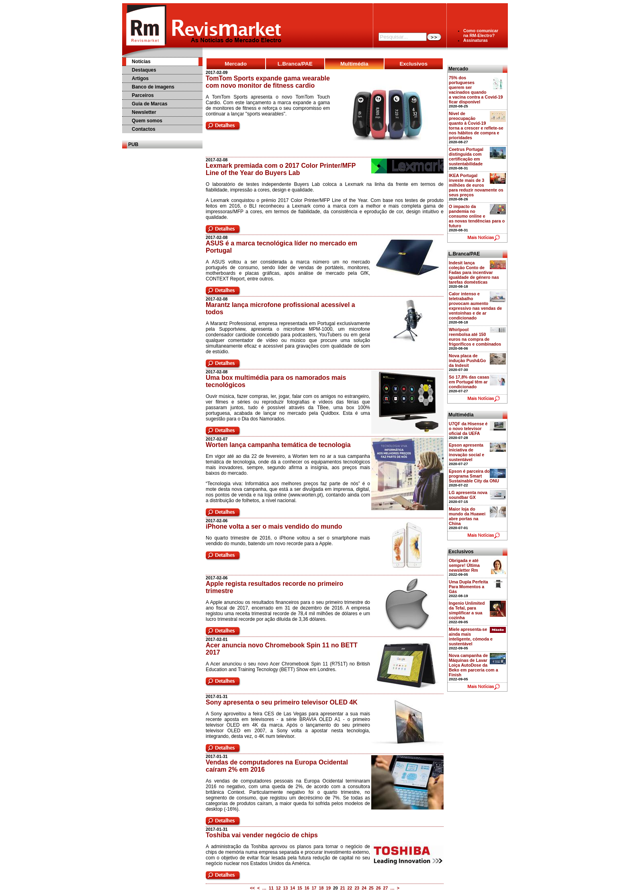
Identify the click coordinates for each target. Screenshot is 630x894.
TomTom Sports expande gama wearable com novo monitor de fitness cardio (268, 82)
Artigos (140, 78)
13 (285, 888)
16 (307, 888)
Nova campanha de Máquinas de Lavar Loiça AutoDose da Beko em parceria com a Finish (473, 665)
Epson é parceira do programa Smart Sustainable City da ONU (474, 476)
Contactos (143, 129)
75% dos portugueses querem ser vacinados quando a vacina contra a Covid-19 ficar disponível (476, 89)
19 (328, 888)
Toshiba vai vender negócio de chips (262, 835)
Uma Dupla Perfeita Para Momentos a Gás (468, 586)
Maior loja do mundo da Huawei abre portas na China (467, 516)
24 (364, 888)
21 (342, 888)
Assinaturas (475, 40)
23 (356, 888)
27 (385, 888)
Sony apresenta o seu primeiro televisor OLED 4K (282, 702)
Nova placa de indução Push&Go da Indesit (467, 360)
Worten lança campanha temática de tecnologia (278, 444)
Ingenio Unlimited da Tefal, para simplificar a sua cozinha (467, 610)
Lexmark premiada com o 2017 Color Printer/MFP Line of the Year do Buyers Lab (281, 169)
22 (350, 888)
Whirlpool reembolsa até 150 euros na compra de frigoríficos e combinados (475, 336)
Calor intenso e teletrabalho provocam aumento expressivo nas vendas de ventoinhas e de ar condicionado (475, 305)
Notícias (141, 61)
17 (314, 888)
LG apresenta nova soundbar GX (468, 495)
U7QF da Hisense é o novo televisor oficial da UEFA (468, 428)
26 (378, 888)
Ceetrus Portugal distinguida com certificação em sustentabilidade (466, 156)
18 (321, 888)
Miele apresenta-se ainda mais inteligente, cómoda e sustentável (471, 636)
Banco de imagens (153, 87)
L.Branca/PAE (295, 64)
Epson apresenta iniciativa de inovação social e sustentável (466, 452)
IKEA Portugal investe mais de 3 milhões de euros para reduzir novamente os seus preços (476, 185)
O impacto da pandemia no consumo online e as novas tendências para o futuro (477, 216)
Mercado (236, 64)
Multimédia (354, 64)
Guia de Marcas (150, 104)
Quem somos (147, 121)
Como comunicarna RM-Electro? (480, 33)
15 (299, 888)
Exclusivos (413, 64)
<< (252, 888)
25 (371, 888)
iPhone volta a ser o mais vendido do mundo (274, 526)
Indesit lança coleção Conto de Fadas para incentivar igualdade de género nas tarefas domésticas (474, 272)
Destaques (144, 70)
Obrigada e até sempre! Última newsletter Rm (464, 565)
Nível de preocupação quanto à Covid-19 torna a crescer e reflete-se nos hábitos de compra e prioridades (476, 125)
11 (271, 888)
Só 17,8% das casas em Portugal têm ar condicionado (469, 382)
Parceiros (143, 95)
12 (278, 888)
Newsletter (144, 112)
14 (292, 888)
